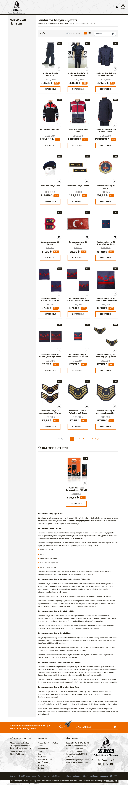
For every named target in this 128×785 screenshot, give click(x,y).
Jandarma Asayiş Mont (50, 130)
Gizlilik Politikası (17, 754)
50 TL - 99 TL (19, 188)
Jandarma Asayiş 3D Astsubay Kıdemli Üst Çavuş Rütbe (105, 413)
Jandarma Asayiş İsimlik (78, 186)
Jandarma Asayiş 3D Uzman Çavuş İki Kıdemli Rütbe (106, 300)
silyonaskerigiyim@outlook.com (79, 760)
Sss (39, 754)
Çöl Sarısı (17, 154)
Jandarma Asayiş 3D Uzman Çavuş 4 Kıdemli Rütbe (78, 357)
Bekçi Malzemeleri (19, 102)
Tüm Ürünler (43, 765)
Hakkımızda (43, 749)
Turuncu (16, 171)
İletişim (41, 768)
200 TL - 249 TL (20, 201)
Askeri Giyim (16, 25)
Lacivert (17, 146)
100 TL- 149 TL (19, 193)
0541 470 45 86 (82, 743)
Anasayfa (41, 23)
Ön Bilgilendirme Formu (20, 746)
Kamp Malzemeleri (19, 94)
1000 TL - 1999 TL (21, 226)
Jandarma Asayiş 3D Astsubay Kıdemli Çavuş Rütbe (50, 413)
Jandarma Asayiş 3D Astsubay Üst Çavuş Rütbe (78, 413)
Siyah (15, 142)
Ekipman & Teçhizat (20, 85)
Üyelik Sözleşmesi (18, 751)
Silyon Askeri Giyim (21, 129)
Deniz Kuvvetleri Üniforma (20, 54)
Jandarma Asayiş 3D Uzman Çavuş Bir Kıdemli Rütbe (78, 300)
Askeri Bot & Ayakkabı (21, 65)
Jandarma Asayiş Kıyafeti (20, 34)
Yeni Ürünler (43, 762)
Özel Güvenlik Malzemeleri (17, 108)
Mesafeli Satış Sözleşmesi (21, 743)
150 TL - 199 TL (20, 197)
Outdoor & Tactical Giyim (20, 79)
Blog (40, 751)
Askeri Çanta (17, 74)
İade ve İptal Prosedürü (20, 749)
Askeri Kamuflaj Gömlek (20, 61)
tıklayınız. (110, 781)
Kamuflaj (17, 159)
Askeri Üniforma (19, 29)
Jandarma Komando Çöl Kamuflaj (19, 46)
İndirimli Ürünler (45, 760)
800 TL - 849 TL (20, 222)
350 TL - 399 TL (20, 214)
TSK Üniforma (19, 39)
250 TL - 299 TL (20, 205)
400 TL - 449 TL (20, 218)
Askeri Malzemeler (19, 69)
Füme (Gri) (17, 167)
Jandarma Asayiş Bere (50, 186)
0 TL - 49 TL (18, 184)
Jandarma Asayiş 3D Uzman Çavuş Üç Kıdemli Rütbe (50, 357)
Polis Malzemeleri (19, 98)
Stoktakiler (75, 34)
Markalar (42, 757)
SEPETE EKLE (50, 89)
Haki (15, 150)
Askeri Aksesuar (18, 89)
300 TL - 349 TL (20, 209)
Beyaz (16, 163)
